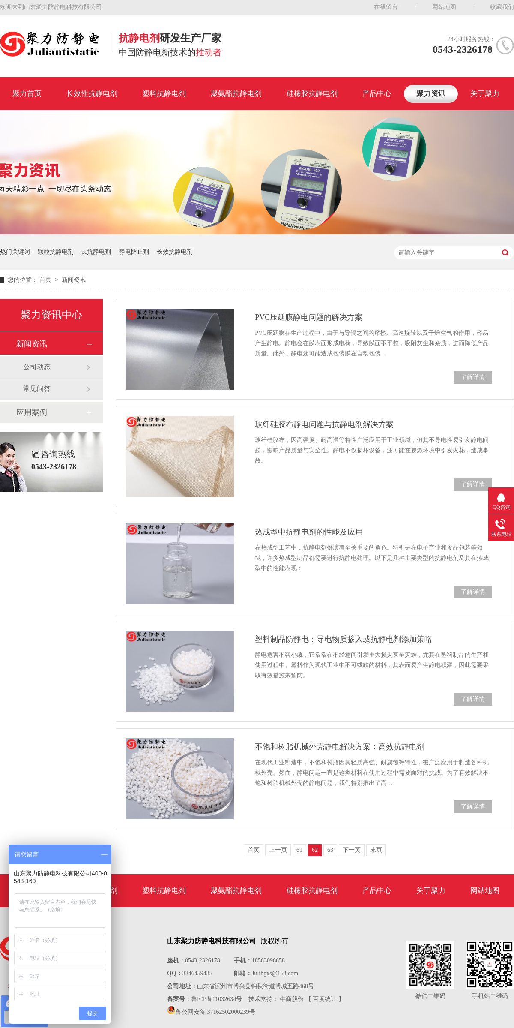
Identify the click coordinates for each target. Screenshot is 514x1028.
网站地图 (444, 7)
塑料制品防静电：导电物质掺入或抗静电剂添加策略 (343, 639)
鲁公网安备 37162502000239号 (215, 1012)
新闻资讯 (74, 280)
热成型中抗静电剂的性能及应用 (309, 532)
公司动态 (37, 366)
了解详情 (473, 377)
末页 (376, 850)
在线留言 (386, 7)
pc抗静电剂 (96, 252)
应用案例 (31, 412)
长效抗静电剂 (175, 252)
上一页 (278, 850)
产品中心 (376, 94)
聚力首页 (27, 94)
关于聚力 (484, 94)
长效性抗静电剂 (91, 94)
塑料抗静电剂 (164, 94)
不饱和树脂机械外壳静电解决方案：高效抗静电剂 (339, 746)
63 (330, 850)
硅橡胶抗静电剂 (312, 94)
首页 (46, 280)
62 (315, 850)
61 (299, 850)
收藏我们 (502, 7)
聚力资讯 (430, 94)
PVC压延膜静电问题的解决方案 (308, 317)
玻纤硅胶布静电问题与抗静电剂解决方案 (324, 424)
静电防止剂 (134, 252)
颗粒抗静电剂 (56, 252)
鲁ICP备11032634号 (216, 999)
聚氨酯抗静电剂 (236, 94)
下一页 (352, 850)
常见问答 (37, 388)
